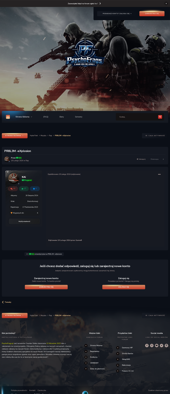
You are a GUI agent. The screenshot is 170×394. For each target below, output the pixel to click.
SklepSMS (126, 359)
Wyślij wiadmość (24, 221)
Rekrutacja (126, 365)
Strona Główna (96, 345)
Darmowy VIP (127, 348)
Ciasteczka (42, 390)
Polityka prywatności (19, 390)
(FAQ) (45, 116)
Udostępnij (141, 159)
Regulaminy (94, 351)
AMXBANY (94, 363)
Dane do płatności (97, 369)
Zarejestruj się (152, 14)
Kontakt (32, 390)
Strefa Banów (127, 353)
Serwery (78, 116)
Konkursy (93, 357)
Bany (62, 116)
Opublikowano (59, 174)
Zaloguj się (123, 287)
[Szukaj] (129, 116)
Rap (27, 160)
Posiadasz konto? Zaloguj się (117, 14)
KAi (24, 177)
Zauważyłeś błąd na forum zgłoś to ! (83, 3)
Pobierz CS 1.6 (127, 371)
